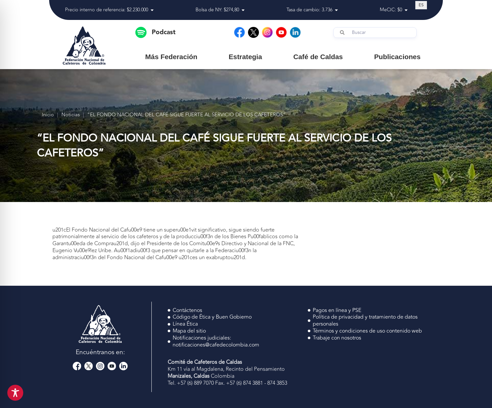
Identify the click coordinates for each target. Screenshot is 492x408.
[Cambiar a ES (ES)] (421, 5)
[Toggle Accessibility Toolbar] (15, 392)
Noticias (70, 115)
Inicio (48, 115)
